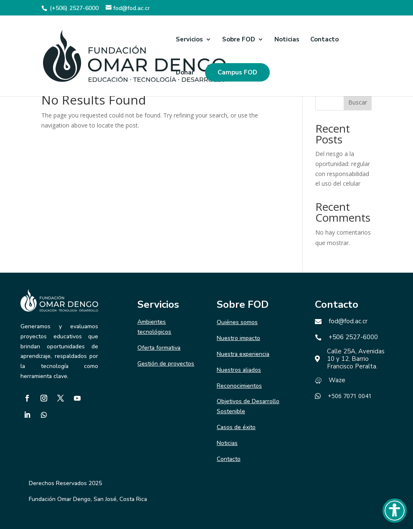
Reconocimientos (239, 386)
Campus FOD (237, 72)
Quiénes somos (237, 322)
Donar (185, 73)
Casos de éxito (236, 427)
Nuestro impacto (238, 338)
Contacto (324, 39)
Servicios (189, 39)
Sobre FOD (238, 39)
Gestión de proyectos (165, 364)
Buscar (357, 102)
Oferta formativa (158, 348)
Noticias (286, 39)
